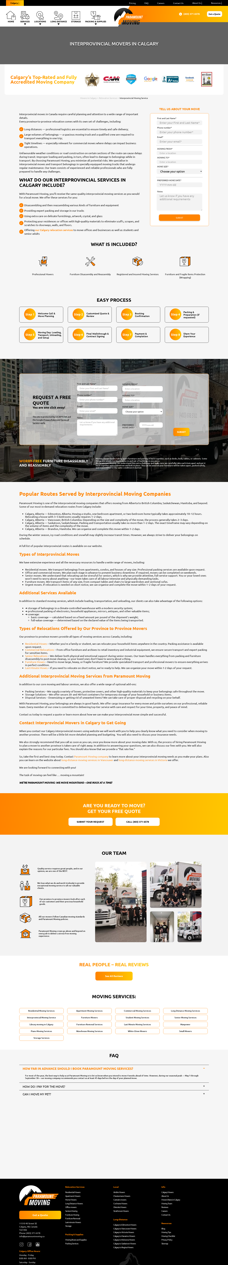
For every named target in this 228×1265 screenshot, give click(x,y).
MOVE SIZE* (162, 166)
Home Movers (70, 1200)
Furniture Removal (72, 1219)
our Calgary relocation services (54, 230)
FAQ (146, 3)
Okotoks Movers (119, 1208)
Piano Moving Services (41, 1031)
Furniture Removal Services (89, 1024)
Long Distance (58, 17)
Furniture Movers (89, 1017)
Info (163, 1187)
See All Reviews (114, 976)
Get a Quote (206, 13)
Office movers (70, 1208)
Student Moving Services (137, 1017)
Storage (76, 17)
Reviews (164, 1208)
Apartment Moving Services (89, 1010)
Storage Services (41, 1037)
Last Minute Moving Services (137, 1024)
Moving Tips (166, 1233)
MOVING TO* (163, 157)
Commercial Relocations (39, 649)
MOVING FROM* (165, 149)
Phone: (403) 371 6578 (30, 1234)
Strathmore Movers (121, 1211)
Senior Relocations (36, 655)
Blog (163, 1229)
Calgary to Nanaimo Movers (124, 1237)
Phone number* (164, 127)
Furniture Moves (35, 661)
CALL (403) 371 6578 (137, 821)
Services (25, 17)
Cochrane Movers (120, 1204)
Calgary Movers (167, 1193)
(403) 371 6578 (174, 14)
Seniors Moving (71, 1211)
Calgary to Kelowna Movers (124, 1240)
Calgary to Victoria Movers (123, 1233)
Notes (160, 191)
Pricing (132, 3)
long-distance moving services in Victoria (143, 759)
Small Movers (185, 1031)
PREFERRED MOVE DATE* (169, 180)
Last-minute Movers (73, 1223)
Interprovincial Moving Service (41, 1017)
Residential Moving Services (41, 1010)
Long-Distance (120, 1220)
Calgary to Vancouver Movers (124, 1229)
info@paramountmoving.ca (31, 1237)
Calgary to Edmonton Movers (124, 1225)
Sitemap (164, 1244)
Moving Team (166, 1204)
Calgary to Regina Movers (123, 1248)
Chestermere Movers (121, 1196)
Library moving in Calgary (41, 1024)
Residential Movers (72, 1193)
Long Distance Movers (74, 1204)
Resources (216, 3)
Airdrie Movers (119, 1193)
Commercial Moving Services (137, 1010)
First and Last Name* (166, 118)
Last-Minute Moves (36, 667)
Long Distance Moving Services (185, 1010)
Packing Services (71, 1244)
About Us (196, 3)
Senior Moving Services (185, 1017)
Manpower (185, 1024)
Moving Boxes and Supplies (76, 1240)
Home (11, 17)
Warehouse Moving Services (89, 1031)
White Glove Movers (137, 1031)
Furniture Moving (72, 1215)
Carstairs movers (119, 1200)
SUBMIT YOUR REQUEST (90, 821)
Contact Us (178, 3)
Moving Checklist (168, 1237)
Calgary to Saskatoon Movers (124, 1244)
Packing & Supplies (95, 17)
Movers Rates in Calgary (170, 1200)
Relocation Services (75, 1187)
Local (116, 1187)
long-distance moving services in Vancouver (87, 759)
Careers (160, 3)
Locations (40, 17)
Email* (160, 137)
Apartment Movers (72, 1196)
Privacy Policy (50, 419)
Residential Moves (36, 643)
